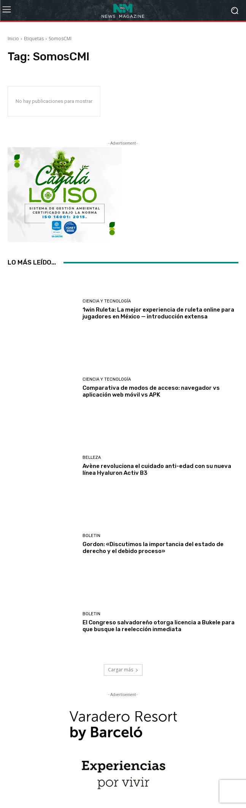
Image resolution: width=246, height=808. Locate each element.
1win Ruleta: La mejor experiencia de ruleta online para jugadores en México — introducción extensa (158, 313)
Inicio (13, 38)
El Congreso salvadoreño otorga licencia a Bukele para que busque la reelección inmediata (159, 626)
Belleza (92, 457)
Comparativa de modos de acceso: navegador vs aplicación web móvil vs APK (151, 391)
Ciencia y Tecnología (107, 301)
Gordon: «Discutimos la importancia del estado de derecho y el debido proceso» (153, 547)
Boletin (91, 536)
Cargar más (123, 669)
